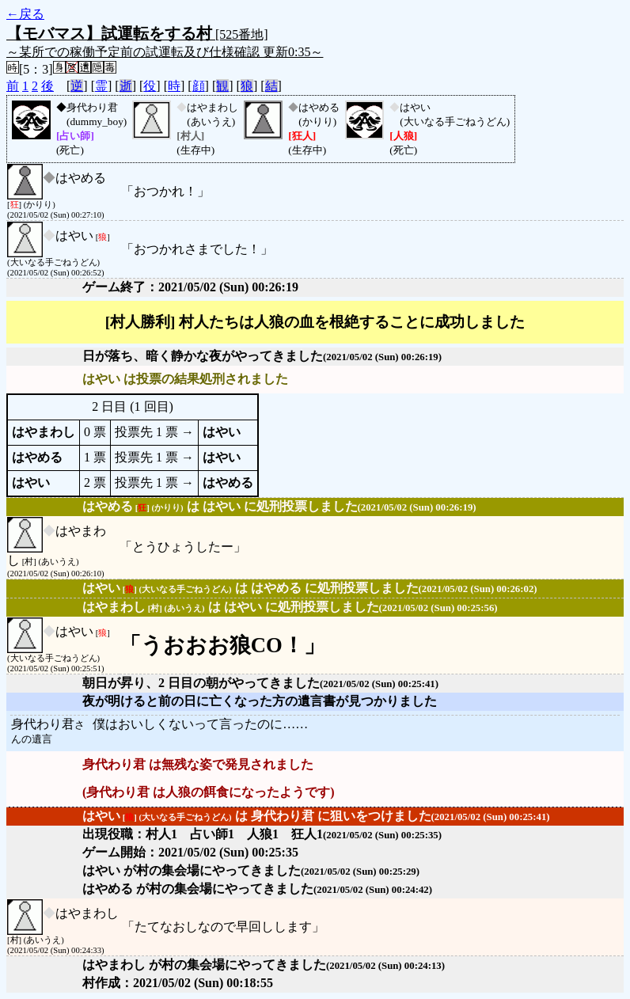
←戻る (25, 14)
